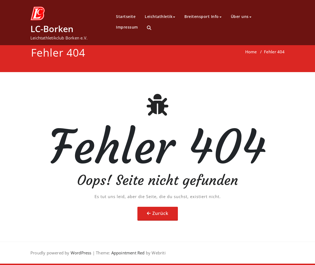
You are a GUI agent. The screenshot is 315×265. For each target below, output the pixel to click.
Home (251, 51)
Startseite (126, 16)
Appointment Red (127, 252)
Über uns (241, 16)
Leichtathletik (160, 16)
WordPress (81, 252)
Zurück (160, 213)
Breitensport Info (203, 16)
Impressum (127, 27)
